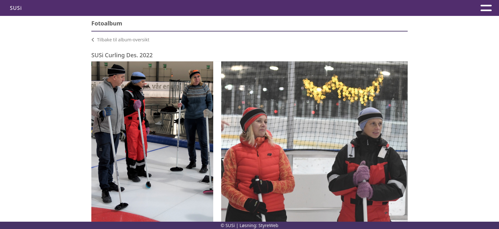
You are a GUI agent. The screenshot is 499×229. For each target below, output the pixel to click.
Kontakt (274, 8)
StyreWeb (268, 225)
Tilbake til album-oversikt (120, 40)
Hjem (243, 8)
